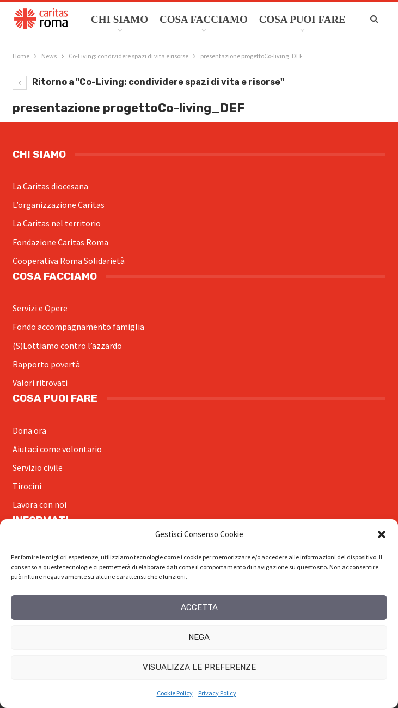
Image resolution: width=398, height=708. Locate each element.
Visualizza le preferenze (199, 667)
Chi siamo (119, 19)
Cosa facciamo (204, 19)
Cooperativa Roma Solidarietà (69, 260)
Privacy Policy (217, 693)
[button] (381, 534)
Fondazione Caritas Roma (60, 242)
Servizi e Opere (40, 308)
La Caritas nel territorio (57, 223)
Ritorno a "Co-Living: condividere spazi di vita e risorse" (148, 82)
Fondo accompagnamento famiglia (78, 326)
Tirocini (27, 486)
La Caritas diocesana (50, 186)
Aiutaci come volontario (57, 449)
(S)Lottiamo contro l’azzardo (67, 345)
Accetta (199, 607)
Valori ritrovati (40, 382)
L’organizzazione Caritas (59, 204)
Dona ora (29, 430)
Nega (199, 637)
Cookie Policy (175, 693)
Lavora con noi (39, 504)
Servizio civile (38, 467)
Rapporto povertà (46, 364)
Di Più (275, 19)
